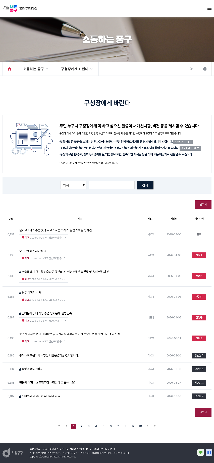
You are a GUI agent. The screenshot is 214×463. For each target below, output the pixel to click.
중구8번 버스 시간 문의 (32, 251)
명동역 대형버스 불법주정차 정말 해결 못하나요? (47, 383)
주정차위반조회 (188, 148)
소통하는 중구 (33, 69)
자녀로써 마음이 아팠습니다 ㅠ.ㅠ (41, 396)
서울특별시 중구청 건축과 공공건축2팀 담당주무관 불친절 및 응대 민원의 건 (65, 272)
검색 (145, 185)
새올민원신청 (181, 142)
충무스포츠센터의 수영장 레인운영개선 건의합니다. (49, 355)
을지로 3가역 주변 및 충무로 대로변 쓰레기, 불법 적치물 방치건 (55, 230)
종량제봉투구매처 (32, 369)
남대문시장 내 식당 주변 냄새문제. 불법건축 (47, 313)
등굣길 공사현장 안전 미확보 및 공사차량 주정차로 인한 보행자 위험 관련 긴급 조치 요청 (69, 334)
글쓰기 (203, 204)
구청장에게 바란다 (75, 69)
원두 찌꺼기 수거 (31, 293)
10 (140, 426)
